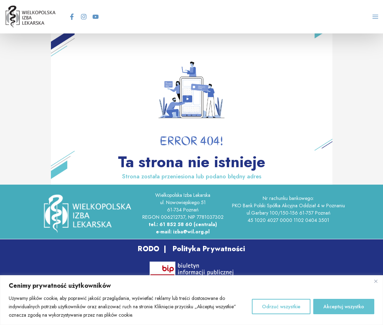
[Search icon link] (355, 19)
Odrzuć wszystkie (281, 306)
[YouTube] (101, 18)
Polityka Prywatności (208, 252)
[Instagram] (89, 18)
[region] (191, 300)
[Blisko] (375, 281)
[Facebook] (78, 18)
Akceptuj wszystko (343, 306)
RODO (148, 252)
